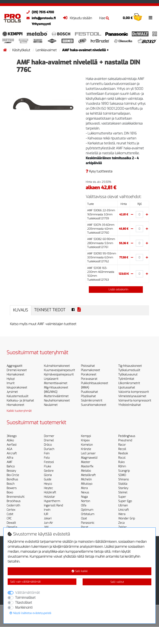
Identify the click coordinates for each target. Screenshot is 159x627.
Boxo (10, 492)
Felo (47, 458)
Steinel (122, 492)
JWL (46, 527)
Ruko (121, 462)
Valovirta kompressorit (133, 392)
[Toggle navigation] (150, 18)
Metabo (86, 471)
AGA (9, 449)
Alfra (10, 458)
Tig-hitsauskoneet (130, 366)
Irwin (47, 510)
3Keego (12, 436)
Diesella (12, 527)
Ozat (84, 518)
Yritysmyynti (41, 24)
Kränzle (86, 449)
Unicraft (123, 510)
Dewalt (11, 523)
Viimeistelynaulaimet (132, 396)
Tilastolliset (23, 602)
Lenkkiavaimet (47, 50)
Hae (104, 18)
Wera (121, 514)
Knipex (85, 440)
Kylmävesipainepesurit (59, 374)
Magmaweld (89, 458)
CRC (9, 518)
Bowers (12, 488)
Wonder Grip (126, 518)
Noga (84, 497)
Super (122, 497)
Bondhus (12, 479)
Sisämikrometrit (91, 401)
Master (85, 462)
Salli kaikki (80, 571)
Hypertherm (52, 501)
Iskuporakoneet (17, 388)
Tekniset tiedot (49, 309)
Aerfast (12, 445)
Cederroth (13, 505)
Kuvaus (20, 310)
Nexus (85, 492)
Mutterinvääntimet (56, 396)
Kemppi (86, 436)
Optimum (87, 510)
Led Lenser (88, 453)
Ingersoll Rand (53, 505)
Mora (84, 488)
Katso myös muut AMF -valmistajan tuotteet (43, 324)
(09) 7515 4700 (39, 12)
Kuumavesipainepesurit (59, 370)
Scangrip (124, 471)
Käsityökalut (21, 50)
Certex (11, 510)
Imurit (10, 383)
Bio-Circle (13, 475)
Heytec (48, 488)
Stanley (123, 488)
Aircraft (12, 453)
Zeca (121, 523)
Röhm (122, 466)
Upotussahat (126, 388)
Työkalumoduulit (129, 370)
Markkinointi (24, 607)
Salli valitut (117, 582)
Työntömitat (126, 379)
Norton (85, 501)
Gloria (48, 475)
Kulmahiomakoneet (57, 366)
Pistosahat (88, 366)
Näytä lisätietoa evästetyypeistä (30, 613)
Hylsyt (11, 379)
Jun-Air (48, 523)
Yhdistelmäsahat (129, 405)
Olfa (83, 505)
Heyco (48, 484)
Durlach (49, 449)
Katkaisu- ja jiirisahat (20, 401)
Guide (47, 479)
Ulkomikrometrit (129, 383)
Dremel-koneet (17, 370)
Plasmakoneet (90, 370)
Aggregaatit (14, 366)
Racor (122, 445)
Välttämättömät (27, 592)
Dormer (49, 436)
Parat (84, 527)
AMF (9, 462)
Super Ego (125, 501)
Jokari (48, 518)
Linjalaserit (51, 379)
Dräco (48, 445)
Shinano (123, 479)
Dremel (49, 440)
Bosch (10, 484)
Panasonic (87, 523)
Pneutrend (125, 440)
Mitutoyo (86, 484)
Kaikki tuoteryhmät (19, 411)
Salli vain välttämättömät (25, 581)
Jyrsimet (12, 392)
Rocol (121, 458)
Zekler (122, 527)
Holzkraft (50, 492)
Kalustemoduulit (17, 396)
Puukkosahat (89, 392)
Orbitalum (87, 514)
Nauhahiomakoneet (57, 401)
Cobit (10, 514)
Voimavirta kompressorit (134, 401)
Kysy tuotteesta (99, 171)
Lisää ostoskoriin (116, 289)
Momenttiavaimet (55, 383)
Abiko (10, 440)
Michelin (86, 479)
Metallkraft (88, 475)
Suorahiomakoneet (93, 405)
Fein (46, 453)
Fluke (47, 466)
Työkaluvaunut (127, 374)
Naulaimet (51, 405)
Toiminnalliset (25, 597)
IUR (46, 514)
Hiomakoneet (15, 374)
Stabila (122, 484)
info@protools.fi (40, 18)
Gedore (49, 471)
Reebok (123, 453)
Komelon (87, 445)
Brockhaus (13, 501)
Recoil (122, 449)
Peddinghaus (126, 436)
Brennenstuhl (15, 497)
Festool (49, 462)
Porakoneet (88, 374)
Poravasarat (89, 379)
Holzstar (49, 497)
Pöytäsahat (88, 396)
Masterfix (87, 466)
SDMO (122, 475)
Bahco (11, 466)
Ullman (123, 505)
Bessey (11, 471)
